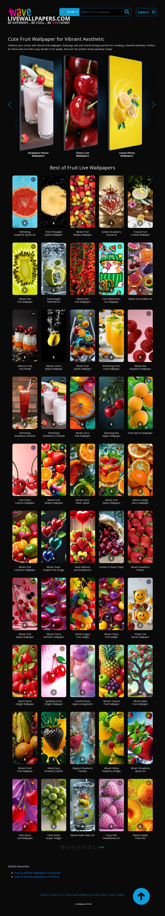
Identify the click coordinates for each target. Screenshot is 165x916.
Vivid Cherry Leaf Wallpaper (25, 837)
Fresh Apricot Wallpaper (140, 432)
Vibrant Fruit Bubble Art (140, 298)
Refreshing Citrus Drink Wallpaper (111, 367)
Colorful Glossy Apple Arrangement (83, 703)
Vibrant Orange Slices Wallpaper (140, 501)
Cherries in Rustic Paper (111, 567)
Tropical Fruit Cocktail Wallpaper (140, 233)
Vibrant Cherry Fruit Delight (111, 635)
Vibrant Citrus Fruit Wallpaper (82, 434)
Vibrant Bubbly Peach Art (140, 837)
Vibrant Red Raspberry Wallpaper (140, 367)
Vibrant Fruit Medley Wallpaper (82, 233)
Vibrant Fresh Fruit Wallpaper (25, 770)
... (95, 847)
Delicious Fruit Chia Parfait (24, 367)
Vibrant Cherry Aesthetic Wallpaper (53, 635)
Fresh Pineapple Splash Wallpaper (54, 233)
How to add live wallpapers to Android (37, 873)
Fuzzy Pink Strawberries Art (111, 837)
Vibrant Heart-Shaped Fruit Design (53, 568)
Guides (121, 894)
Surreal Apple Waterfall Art (54, 300)
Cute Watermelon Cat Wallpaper (111, 300)
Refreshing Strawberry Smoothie (54, 434)
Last (101, 847)
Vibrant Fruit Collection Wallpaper (24, 568)
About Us (57, 894)
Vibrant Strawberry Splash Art (140, 770)
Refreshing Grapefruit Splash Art (25, 233)
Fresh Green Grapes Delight (53, 837)
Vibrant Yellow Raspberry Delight (111, 770)
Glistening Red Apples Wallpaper (111, 434)
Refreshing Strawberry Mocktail (25, 434)
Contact (44, 894)
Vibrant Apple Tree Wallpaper (140, 703)
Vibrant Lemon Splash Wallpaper (54, 367)
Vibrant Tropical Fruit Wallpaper (111, 703)
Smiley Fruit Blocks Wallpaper (140, 635)
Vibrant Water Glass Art (82, 835)
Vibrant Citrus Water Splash (82, 501)
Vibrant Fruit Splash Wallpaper (82, 367)
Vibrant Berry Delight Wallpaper (25, 703)
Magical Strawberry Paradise (82, 770)
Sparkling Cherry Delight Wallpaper (53, 703)
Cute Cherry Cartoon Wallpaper (25, 501)
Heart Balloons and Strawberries (82, 568)
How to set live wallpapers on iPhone (37, 876)
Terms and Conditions (77, 894)
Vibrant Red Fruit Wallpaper (82, 300)
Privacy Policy (99, 894)
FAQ (112, 894)
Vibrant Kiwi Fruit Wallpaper (25, 300)
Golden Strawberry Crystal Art (111, 233)
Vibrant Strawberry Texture (140, 568)
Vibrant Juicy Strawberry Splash (53, 770)
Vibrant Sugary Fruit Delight (82, 635)
